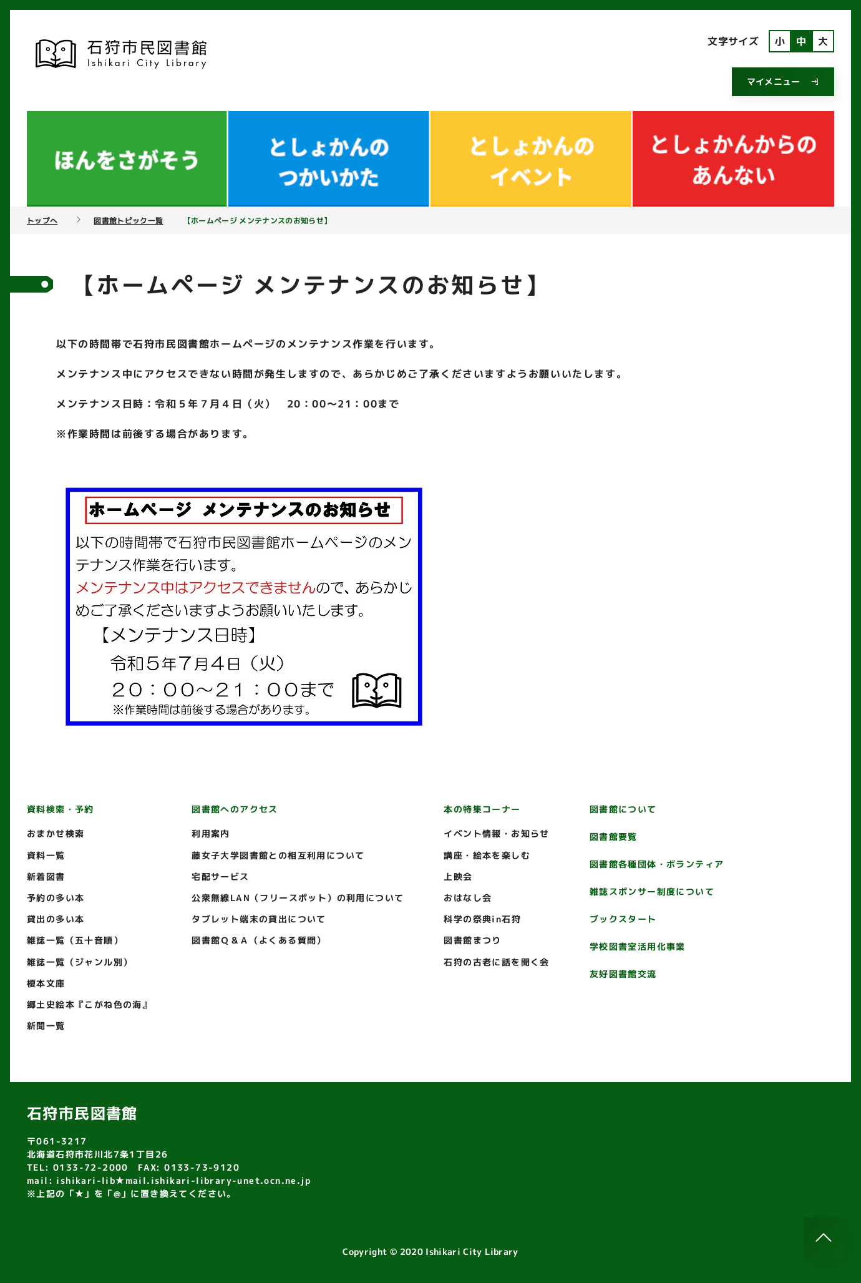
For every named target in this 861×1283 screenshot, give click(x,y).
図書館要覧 (614, 836)
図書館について (623, 809)
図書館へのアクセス (235, 809)
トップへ (42, 221)
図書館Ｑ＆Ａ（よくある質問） (259, 940)
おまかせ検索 (55, 833)
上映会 (458, 876)
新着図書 (46, 876)
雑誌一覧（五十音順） (75, 940)
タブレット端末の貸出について (259, 919)
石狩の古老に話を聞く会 (496, 962)
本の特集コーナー (482, 809)
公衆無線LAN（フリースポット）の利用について (298, 898)
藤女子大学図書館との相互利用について (278, 855)
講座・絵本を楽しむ (487, 855)
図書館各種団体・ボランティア (657, 864)
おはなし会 (468, 898)
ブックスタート (623, 919)
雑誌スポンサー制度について (652, 891)
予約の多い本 (55, 898)
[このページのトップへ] (824, 1237)
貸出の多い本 (55, 919)
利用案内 (211, 833)
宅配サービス (220, 876)
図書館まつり (472, 940)
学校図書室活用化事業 (638, 946)
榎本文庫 (46, 983)
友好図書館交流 (623, 974)
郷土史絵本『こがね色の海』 (89, 1004)
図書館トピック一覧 (128, 221)
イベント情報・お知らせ (496, 833)
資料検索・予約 (60, 809)
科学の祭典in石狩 (482, 919)
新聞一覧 (46, 1026)
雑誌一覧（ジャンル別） (79, 962)
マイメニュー (783, 81)
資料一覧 (46, 855)
